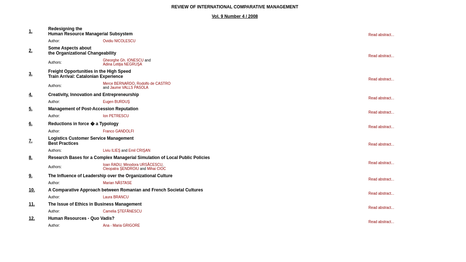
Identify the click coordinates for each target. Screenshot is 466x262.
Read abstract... (381, 35)
